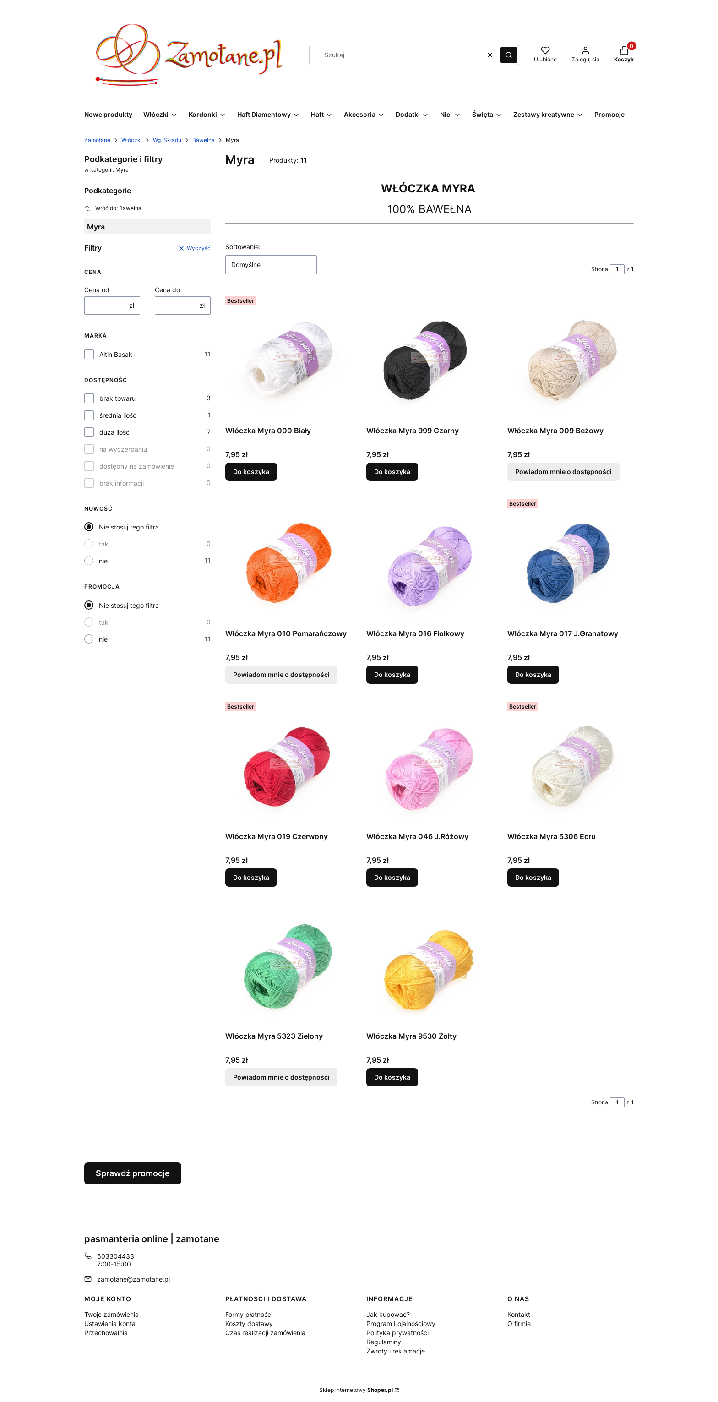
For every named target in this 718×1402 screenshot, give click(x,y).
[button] (508, 55)
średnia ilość (117, 415)
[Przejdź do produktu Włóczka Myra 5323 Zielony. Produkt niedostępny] (288, 964)
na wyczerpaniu (123, 449)
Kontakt (518, 1314)
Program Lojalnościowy (400, 1323)
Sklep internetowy (356, 1389)
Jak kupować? (388, 1314)
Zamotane (97, 139)
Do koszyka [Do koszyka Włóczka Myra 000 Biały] (251, 471)
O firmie (519, 1323)
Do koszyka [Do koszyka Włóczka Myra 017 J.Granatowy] (533, 674)
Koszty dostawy (249, 1323)
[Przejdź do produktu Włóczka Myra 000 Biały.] (288, 357)
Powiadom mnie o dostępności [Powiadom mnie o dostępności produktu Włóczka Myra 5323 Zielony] (281, 1077)
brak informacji (121, 483)
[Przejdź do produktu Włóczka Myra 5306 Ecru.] (570, 763)
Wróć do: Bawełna (112, 208)
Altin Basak (115, 354)
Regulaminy (383, 1342)
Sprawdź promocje (133, 1173)
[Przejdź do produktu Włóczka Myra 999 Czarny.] (429, 357)
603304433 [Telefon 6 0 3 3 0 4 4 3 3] (115, 1256)
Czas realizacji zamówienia (265, 1333)
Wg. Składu (167, 139)
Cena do (167, 290)
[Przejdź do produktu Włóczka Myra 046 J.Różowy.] (429, 763)
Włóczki (131, 139)
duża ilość (114, 432)
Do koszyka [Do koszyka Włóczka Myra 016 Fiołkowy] (392, 674)
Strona (599, 269)
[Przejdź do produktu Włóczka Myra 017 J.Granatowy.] (570, 560)
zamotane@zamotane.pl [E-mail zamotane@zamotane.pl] (133, 1279)
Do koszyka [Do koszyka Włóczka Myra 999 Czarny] (392, 471)
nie (103, 561)
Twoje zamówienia (111, 1314)
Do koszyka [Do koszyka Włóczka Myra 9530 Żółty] (392, 1077)
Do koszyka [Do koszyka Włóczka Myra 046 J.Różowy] (392, 877)
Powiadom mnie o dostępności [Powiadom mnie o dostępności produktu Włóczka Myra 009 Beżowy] (563, 471)
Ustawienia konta (110, 1323)
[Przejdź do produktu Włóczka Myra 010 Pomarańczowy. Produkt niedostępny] (288, 560)
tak (104, 544)
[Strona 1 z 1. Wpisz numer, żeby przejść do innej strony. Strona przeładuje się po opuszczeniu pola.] (617, 269)
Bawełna (203, 139)
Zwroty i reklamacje (395, 1351)
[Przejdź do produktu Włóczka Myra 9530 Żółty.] (429, 964)
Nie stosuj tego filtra (129, 527)
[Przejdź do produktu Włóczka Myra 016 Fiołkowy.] (429, 560)
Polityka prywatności (397, 1333)
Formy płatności (248, 1314)
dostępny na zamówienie (136, 466)
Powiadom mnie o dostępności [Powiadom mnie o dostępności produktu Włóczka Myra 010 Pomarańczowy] (281, 674)
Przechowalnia (106, 1333)
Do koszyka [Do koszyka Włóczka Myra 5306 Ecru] (533, 877)
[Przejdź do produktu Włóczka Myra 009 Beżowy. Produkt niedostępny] (570, 357)
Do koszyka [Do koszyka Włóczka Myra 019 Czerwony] (251, 877)
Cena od (96, 290)
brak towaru (117, 398)
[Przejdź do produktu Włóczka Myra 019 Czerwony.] (288, 763)
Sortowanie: (243, 247)
